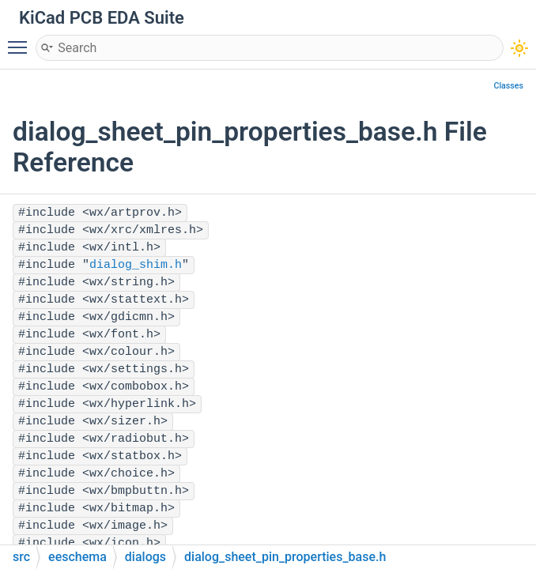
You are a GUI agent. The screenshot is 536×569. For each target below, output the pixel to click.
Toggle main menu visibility (21, 40)
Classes (508, 86)
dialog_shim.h (135, 265)
